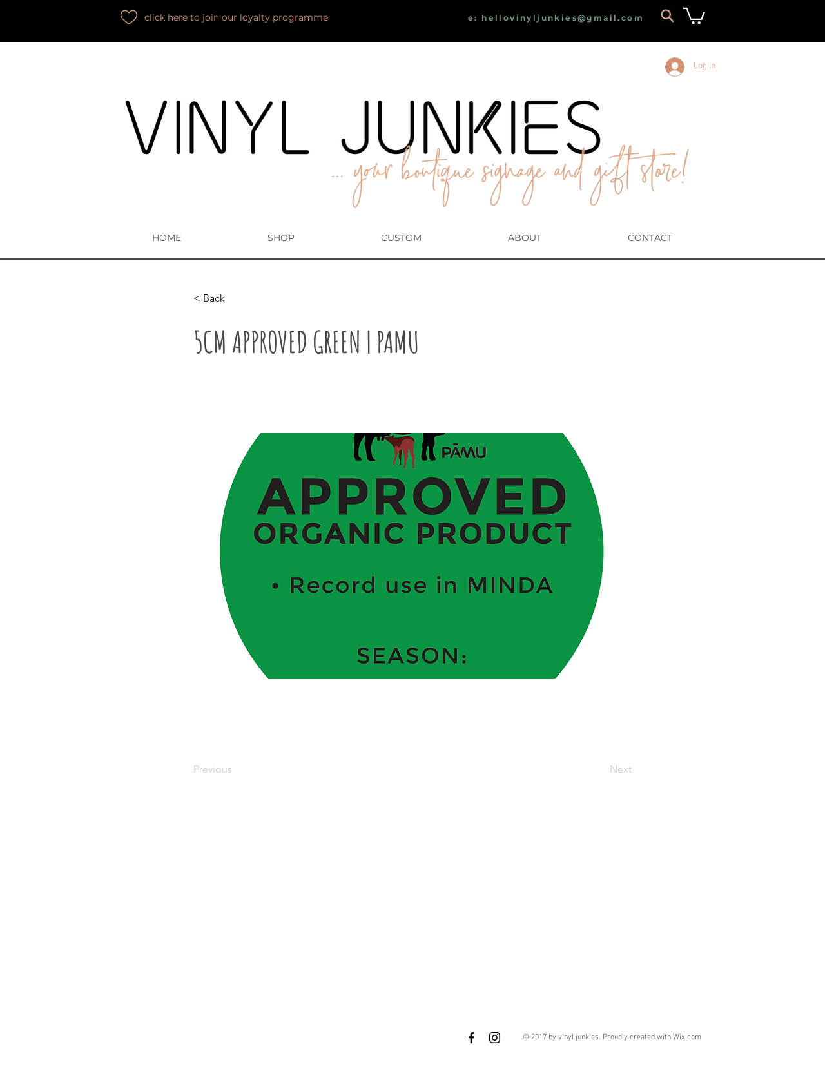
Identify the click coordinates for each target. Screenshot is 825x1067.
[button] (694, 15)
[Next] (599, 769)
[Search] (667, 15)
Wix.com (687, 1037)
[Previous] (235, 769)
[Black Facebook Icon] (471, 1037)
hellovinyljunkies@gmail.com (562, 18)
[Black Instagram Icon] (494, 1037)
